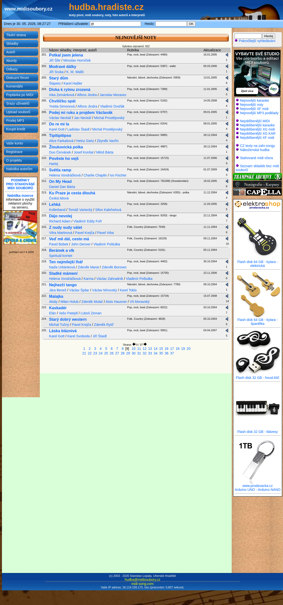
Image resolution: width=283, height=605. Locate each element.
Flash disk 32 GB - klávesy (257, 430)
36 (167, 353)
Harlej (53, 164)
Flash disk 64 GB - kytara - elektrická (257, 262)
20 (189, 349)
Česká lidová (59, 198)
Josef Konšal (83, 152)
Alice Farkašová (61, 141)
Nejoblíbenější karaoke (257, 125)
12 (145, 349)
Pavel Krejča (84, 233)
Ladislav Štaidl (78, 129)
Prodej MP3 (15, 120)
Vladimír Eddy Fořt (87, 221)
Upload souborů (18, 112)
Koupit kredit (15, 129)
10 (134, 349)
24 (101, 353)
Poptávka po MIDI (19, 95)
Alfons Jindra (87, 95)
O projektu (14, 160)
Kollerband (57, 210)
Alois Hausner (116, 302)
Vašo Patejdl (68, 313)
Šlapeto (55, 83)
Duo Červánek (60, 152)
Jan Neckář (82, 118)
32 (145, 353)
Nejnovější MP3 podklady (259, 113)
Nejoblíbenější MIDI (255, 121)
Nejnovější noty (251, 105)
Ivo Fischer (118, 175)
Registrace (14, 152)
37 (172, 353)
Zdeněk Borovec (114, 267)
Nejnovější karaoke (254, 100)
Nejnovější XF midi (254, 109)
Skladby (12, 43)
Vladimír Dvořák (112, 106)
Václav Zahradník (110, 279)
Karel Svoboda (78, 336)
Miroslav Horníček (77, 60)
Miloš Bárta (104, 152)
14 (156, 349)
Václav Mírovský (104, 290)
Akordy (11, 61)
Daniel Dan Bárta (62, 187)
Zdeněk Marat (88, 267)
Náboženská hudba (255, 150)
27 (117, 353)
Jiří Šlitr (55, 60)
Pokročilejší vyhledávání (254, 41)
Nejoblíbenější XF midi (257, 138)
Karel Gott (57, 129)
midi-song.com (142, 584)
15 (161, 349)
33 (150, 353)
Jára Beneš (57, 290)
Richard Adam (60, 221)
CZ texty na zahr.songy (257, 146)
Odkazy (12, 69)
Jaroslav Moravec (113, 95)
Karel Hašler (73, 83)
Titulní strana (16, 35)
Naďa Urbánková (62, 267)
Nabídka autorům (19, 169)
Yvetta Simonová (62, 106)
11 (139, 349)
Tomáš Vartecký (80, 210)
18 (178, 349)
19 (183, 349)
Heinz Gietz (85, 141)
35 (161, 353)
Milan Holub (69, 302)
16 (167, 349)
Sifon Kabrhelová (108, 210)
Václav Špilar (79, 290)
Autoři (10, 52)
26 (112, 353)
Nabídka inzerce (20, 196)
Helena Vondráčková (65, 175)
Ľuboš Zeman (91, 313)
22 (90, 353)
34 (156, 353)
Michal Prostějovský (109, 118)
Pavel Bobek (58, 244)
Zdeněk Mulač (92, 302)
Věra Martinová (60, 233)
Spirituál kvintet (60, 256)
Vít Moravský (140, 302)
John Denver (80, 244)
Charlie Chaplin (95, 175)
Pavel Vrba (105, 233)
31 (139, 353)
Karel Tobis (128, 290)
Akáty (53, 302)
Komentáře (14, 86)
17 (172, 349)
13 (150, 349)
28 (123, 353)
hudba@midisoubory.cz (142, 580)
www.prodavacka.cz (257, 484)
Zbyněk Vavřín (108, 141)
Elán (52, 313)
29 (128, 353)
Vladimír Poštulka (106, 244)
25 (106, 353)
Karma (89, 279)
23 (95, 353)
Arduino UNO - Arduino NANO (258, 490)
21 (84, 353)
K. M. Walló (75, 72)
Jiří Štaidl (100, 336)
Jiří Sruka (56, 72)
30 (134, 353)
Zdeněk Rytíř (103, 325)
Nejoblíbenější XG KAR (258, 133)
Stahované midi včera (256, 158)
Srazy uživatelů (17, 103)
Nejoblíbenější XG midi (257, 129)
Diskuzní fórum (17, 78)
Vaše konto (14, 143)
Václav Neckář (60, 118)
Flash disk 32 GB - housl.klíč (257, 376)
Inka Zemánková (62, 95)
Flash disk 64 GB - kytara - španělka (257, 320)
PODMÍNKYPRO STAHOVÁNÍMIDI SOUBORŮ (20, 184)
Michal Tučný (59, 325)
